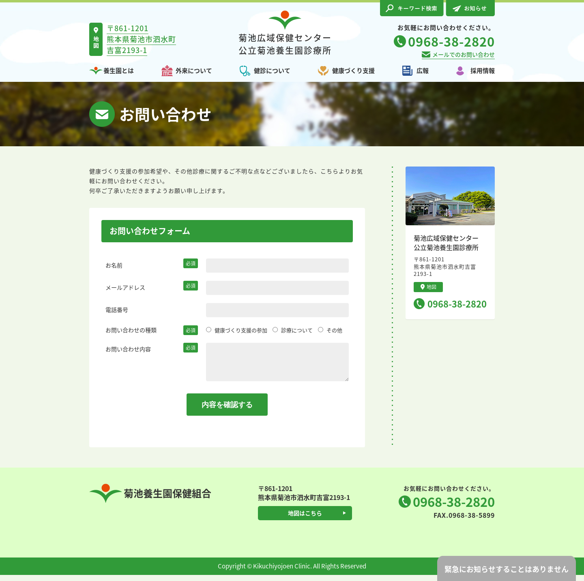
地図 (428, 286)
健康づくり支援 (353, 70)
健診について (272, 70)
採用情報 (482, 70)
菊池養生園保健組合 (150, 499)
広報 (423, 70)
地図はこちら (305, 519)
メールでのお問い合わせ (463, 54)
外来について (194, 70)
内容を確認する (227, 411)
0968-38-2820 (457, 303)
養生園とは (118, 70)
